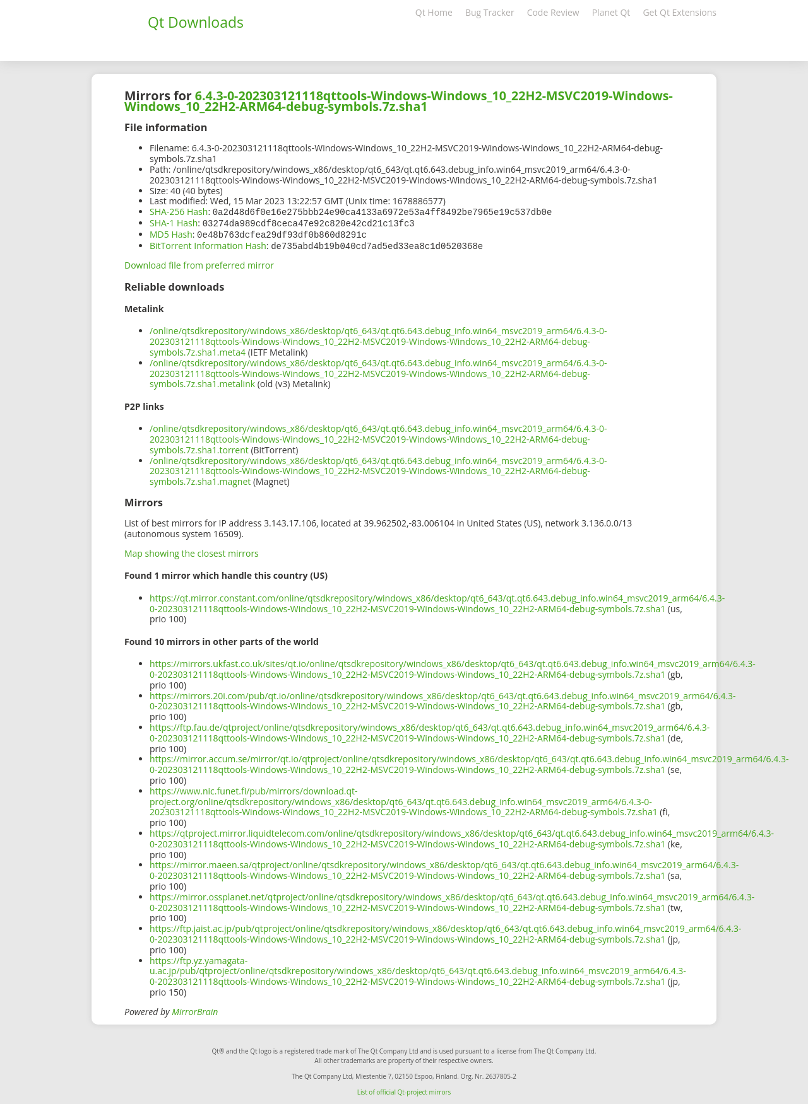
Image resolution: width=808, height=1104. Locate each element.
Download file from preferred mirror (199, 263)
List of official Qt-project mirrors (404, 1089)
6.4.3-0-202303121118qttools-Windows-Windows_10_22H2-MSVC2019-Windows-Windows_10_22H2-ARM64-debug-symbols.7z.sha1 (398, 101)
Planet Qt (611, 12)
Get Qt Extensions (679, 12)
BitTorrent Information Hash (208, 244)
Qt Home (434, 12)
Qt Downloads (196, 22)
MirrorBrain (195, 1009)
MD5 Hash (171, 233)
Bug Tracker (489, 12)
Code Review (553, 12)
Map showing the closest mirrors (191, 551)
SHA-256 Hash (179, 212)
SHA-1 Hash (174, 222)
